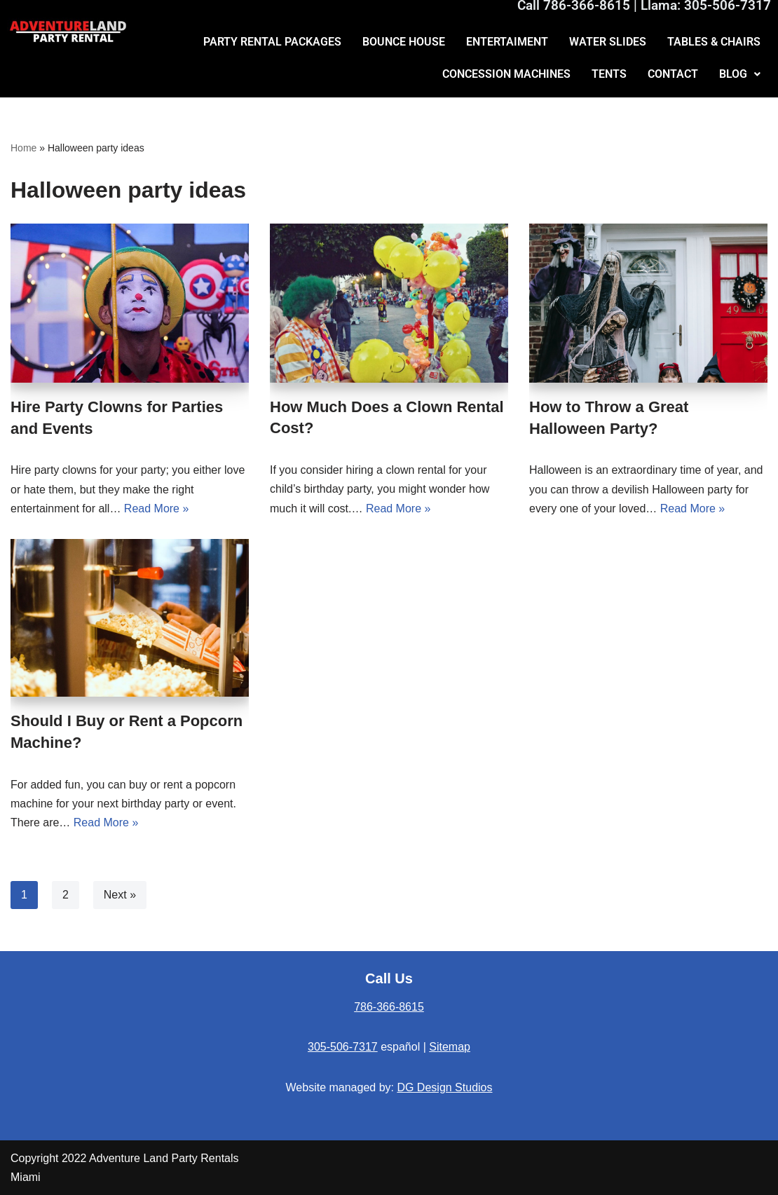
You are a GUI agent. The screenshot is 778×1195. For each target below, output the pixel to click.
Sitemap (449, 1047)
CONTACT (673, 74)
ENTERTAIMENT (507, 41)
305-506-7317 (343, 1047)
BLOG (739, 74)
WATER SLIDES (607, 41)
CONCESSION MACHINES (506, 74)
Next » (120, 895)
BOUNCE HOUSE (403, 41)
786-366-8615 (389, 1007)
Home (23, 147)
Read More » (156, 508)
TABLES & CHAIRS (713, 41)
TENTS (609, 74)
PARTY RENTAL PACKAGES (272, 41)
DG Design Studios (444, 1087)
